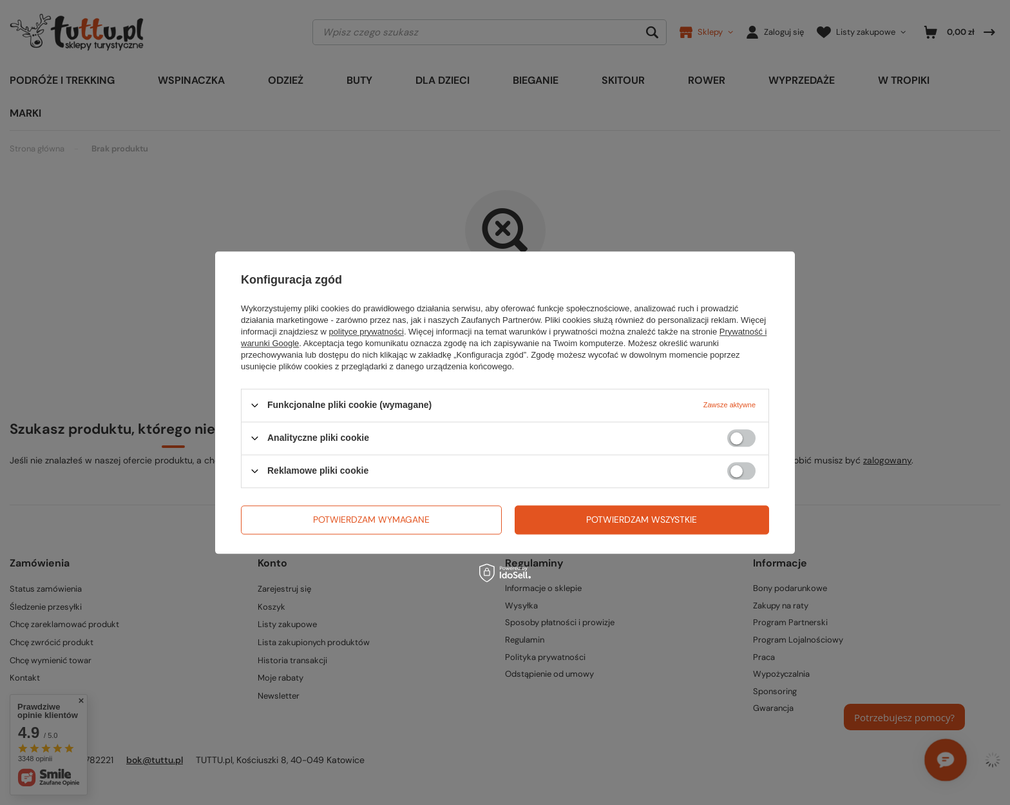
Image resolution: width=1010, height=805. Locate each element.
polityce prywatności (366, 331)
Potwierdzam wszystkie (641, 519)
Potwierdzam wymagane (371, 519)
